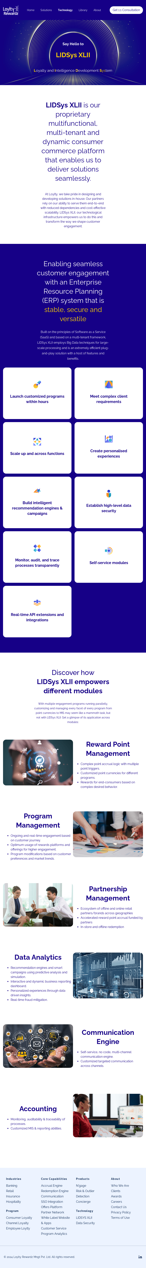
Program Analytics (54, 1234)
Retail (10, 1191)
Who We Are (120, 1185)
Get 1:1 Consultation (126, 10)
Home (30, 10)
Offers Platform (51, 1207)
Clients (115, 1191)
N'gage (81, 1185)
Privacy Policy (121, 1212)
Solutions (46, 10)
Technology (65, 10)
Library (83, 10)
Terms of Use (120, 1218)
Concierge (83, 1202)
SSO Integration (52, 1202)
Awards (116, 1196)
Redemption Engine (54, 1191)
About (97, 10)
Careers (116, 1202)
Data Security (85, 1223)
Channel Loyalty (17, 1223)
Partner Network (52, 1212)
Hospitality (13, 1202)
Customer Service (53, 1228)
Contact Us (119, 1207)
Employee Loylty (18, 1228)
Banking (11, 1185)
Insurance (13, 1196)
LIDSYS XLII (84, 1218)
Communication (52, 1196)
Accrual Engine (51, 1185)
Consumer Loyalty (19, 1218)
